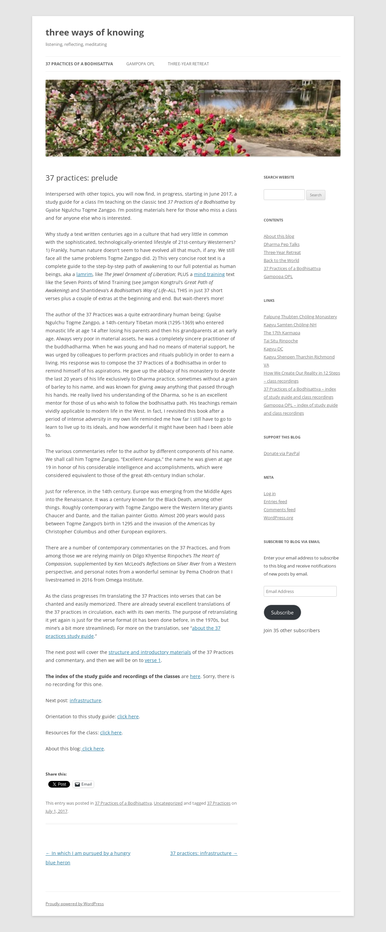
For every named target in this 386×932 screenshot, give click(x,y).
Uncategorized (168, 803)
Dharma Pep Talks (282, 244)
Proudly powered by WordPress (75, 904)
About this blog (279, 236)
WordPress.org (278, 518)
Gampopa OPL (140, 64)
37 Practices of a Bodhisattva (79, 64)
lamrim (84, 274)
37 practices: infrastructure (204, 853)
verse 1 (153, 660)
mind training (209, 274)
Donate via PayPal (282, 453)
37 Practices (219, 803)
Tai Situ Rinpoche (281, 341)
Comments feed (280, 510)
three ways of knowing (95, 32)
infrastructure (85, 700)
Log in (270, 493)
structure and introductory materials (150, 652)
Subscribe (282, 612)
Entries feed (275, 501)
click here (128, 716)
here (195, 676)
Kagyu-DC (273, 349)
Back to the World (281, 260)
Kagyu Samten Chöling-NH (290, 325)
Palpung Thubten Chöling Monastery (300, 317)
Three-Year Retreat (188, 64)
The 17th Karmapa (282, 333)
